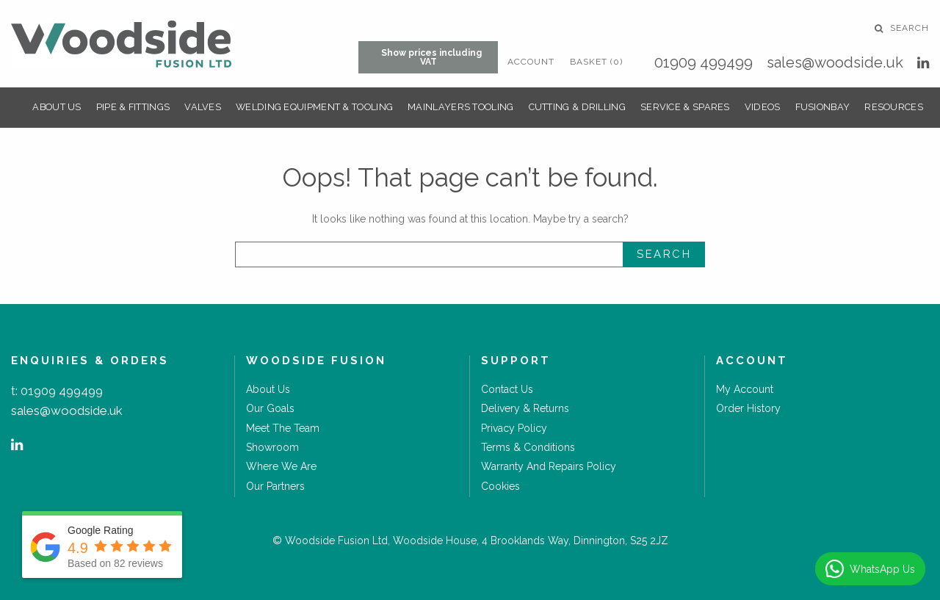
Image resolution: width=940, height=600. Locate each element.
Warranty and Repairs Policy (548, 466)
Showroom (272, 447)
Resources (893, 106)
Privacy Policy (514, 428)
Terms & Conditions (528, 447)
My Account (744, 389)
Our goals (270, 408)
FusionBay (822, 106)
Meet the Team (282, 428)
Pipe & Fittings (133, 106)
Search (902, 28)
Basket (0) (596, 62)
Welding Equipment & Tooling (314, 106)
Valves (202, 106)
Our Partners (275, 486)
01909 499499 (703, 62)
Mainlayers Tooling (460, 106)
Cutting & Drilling (577, 106)
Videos (763, 106)
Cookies (500, 486)
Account (530, 62)
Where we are (281, 466)
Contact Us (507, 389)
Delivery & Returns (525, 408)
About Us (56, 106)
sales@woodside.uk (835, 62)
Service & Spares (685, 106)
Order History (748, 408)
